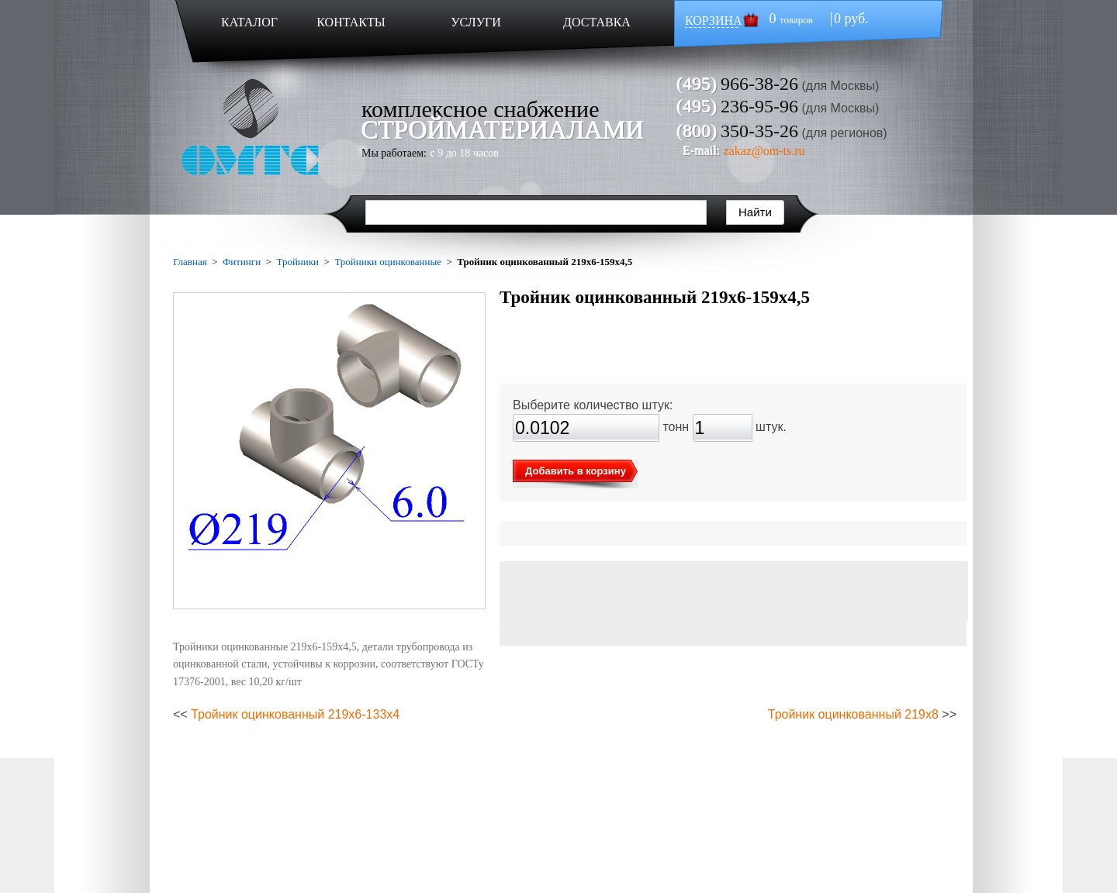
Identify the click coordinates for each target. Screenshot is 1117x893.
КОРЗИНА (713, 20)
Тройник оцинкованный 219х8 (853, 714)
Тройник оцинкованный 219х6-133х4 (295, 714)
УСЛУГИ (476, 22)
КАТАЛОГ (249, 22)
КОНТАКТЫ (350, 22)
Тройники (297, 261)
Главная (190, 261)
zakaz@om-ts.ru (764, 150)
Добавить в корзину (575, 471)
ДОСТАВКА (597, 22)
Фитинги (242, 261)
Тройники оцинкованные (387, 261)
